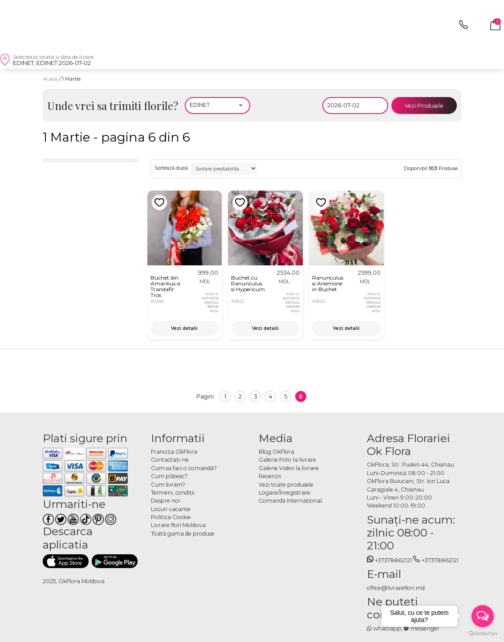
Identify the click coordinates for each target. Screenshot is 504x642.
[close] (13, 24)
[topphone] (463, 27)
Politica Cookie (171, 517)
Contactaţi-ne (170, 459)
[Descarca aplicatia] (66, 561)
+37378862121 (389, 560)
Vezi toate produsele (286, 484)
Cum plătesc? (169, 476)
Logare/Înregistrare (284, 492)
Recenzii (270, 476)
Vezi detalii (184, 328)
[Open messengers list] (482, 616)
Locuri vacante (171, 509)
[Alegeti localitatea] (218, 105)
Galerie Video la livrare (289, 468)
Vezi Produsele (424, 105)
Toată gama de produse (183, 533)
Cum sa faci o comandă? (184, 468)
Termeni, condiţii (173, 492)
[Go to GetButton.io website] (482, 633)
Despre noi (165, 500)
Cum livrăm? (168, 484)
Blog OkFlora (276, 451)
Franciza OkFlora (174, 451)
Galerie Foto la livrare (287, 459)
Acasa (50, 79)
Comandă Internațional (290, 500)
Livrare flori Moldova (178, 525)
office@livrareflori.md (396, 588)
